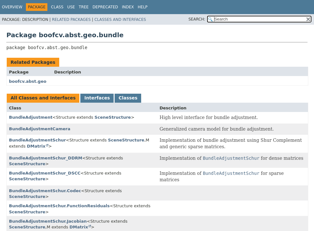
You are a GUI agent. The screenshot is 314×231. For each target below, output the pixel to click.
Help (143, 7)
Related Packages (71, 19)
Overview (12, 7)
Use (71, 7)
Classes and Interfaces (120, 19)
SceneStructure (112, 117)
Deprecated (105, 7)
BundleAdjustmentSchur (37, 140)
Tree (84, 7)
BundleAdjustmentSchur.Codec (45, 190)
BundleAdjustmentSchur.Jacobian (48, 221)
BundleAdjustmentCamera (39, 128)
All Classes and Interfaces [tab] (43, 97)
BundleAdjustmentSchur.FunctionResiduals (59, 205)
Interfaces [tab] (97, 97)
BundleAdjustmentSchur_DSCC (45, 173)
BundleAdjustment (30, 117)
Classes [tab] (127, 97)
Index (128, 7)
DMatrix (36, 146)
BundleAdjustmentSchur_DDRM (45, 158)
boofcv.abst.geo (27, 81)
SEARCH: (197, 19)
